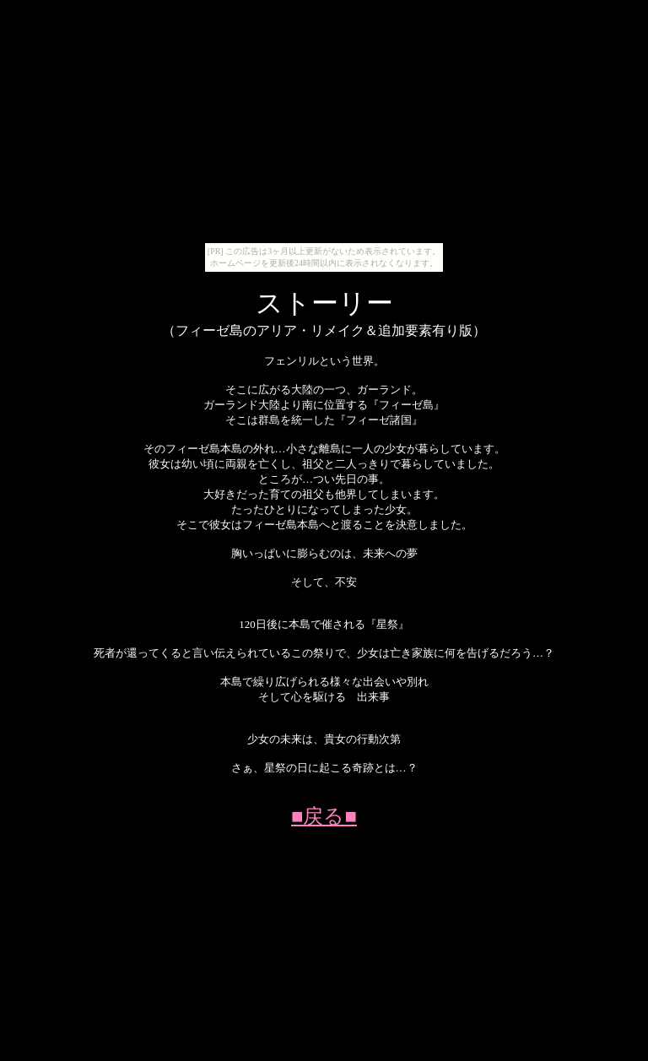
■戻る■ (324, 816)
